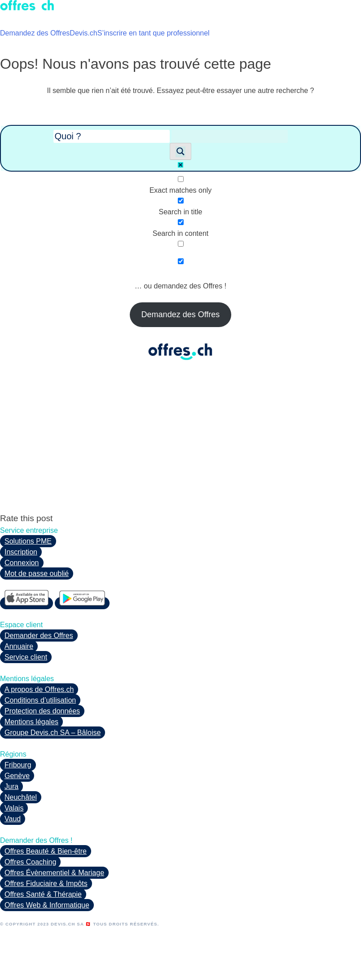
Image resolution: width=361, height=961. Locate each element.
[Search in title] (181, 201)
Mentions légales (31, 722)
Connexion (21, 563)
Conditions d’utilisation (40, 700)
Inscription (20, 552)
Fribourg (17, 765)
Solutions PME (28, 541)
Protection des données (42, 711)
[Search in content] (181, 222)
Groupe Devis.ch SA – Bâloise (52, 732)
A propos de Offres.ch (39, 689)
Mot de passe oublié (36, 573)
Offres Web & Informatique (46, 905)
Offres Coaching (30, 862)
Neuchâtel (20, 797)
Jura (11, 786)
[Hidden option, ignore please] (181, 261)
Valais (13, 808)
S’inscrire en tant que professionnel (153, 33)
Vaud (12, 819)
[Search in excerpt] (181, 244)
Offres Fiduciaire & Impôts (46, 883)
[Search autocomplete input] (230, 136)
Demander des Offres (38, 635)
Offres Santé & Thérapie (43, 894)
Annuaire (18, 646)
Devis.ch (83, 33)
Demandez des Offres (35, 33)
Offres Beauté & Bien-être (45, 851)
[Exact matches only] (181, 179)
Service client (25, 657)
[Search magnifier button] (180, 151)
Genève (17, 775)
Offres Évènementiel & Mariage (54, 873)
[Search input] (111, 136)
